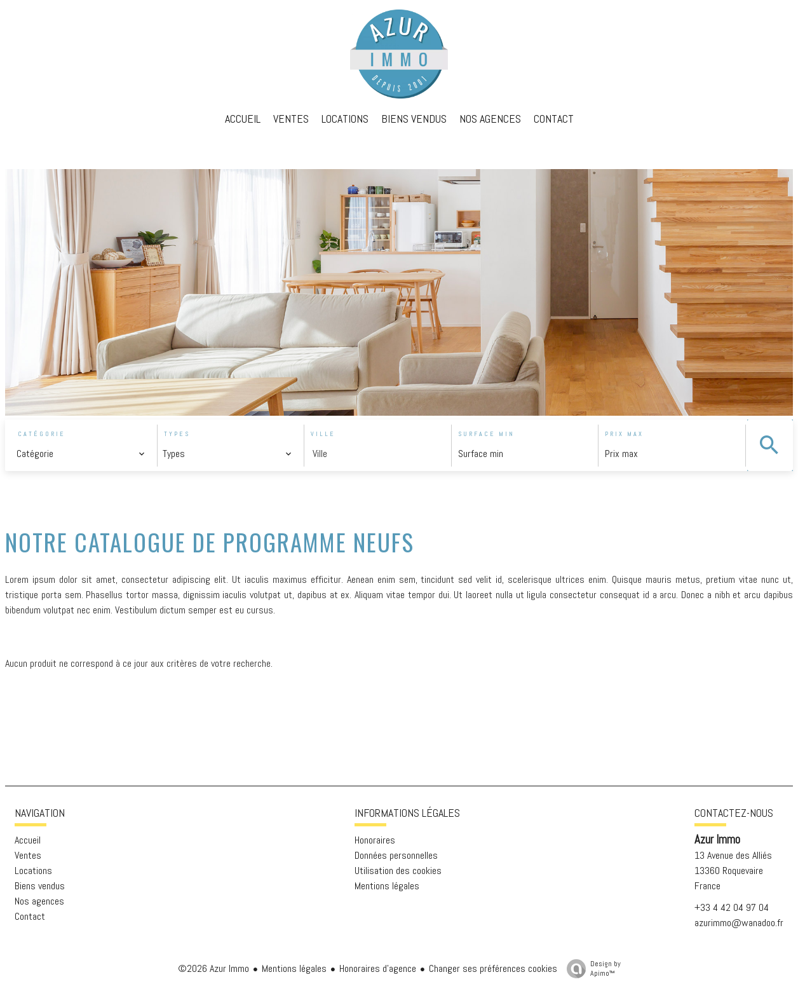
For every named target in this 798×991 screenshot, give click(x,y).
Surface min (486, 434)
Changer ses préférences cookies (493, 968)
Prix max (624, 434)
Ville (323, 434)
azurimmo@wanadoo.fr (738, 922)
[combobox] (81, 454)
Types (177, 434)
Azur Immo (717, 839)
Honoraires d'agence (377, 968)
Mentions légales (294, 968)
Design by (590, 968)
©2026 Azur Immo (213, 968)
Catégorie (41, 434)
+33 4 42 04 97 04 (731, 907)
